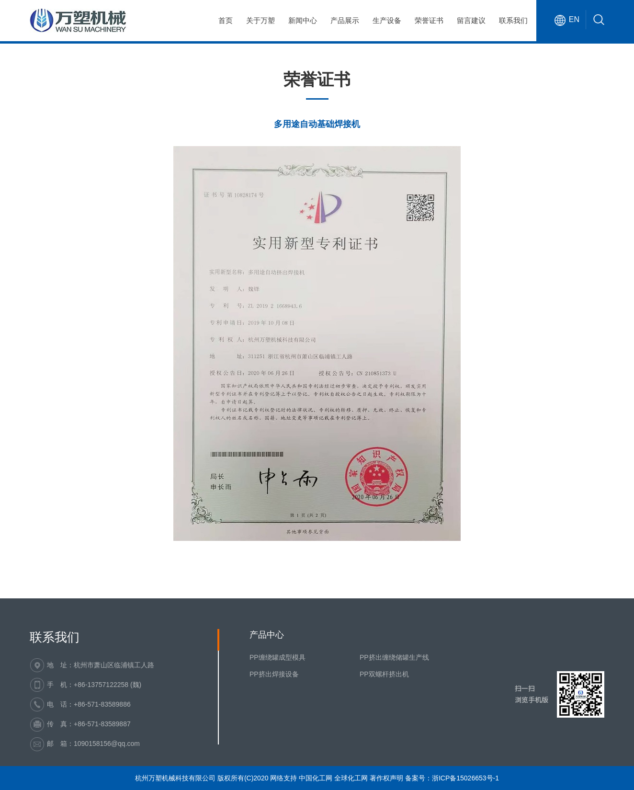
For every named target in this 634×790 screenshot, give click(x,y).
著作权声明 (386, 778)
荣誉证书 (429, 20)
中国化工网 (315, 778)
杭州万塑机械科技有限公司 (175, 778)
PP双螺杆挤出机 (384, 674)
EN (574, 19)
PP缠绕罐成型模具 (277, 657)
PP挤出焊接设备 (274, 674)
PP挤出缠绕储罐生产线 (394, 657)
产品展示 (344, 20)
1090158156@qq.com (107, 743)
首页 (225, 20)
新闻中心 (302, 20)
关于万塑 (260, 20)
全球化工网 (351, 778)
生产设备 (387, 20)
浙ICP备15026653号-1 (465, 778)
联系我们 (513, 20)
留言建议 (471, 20)
